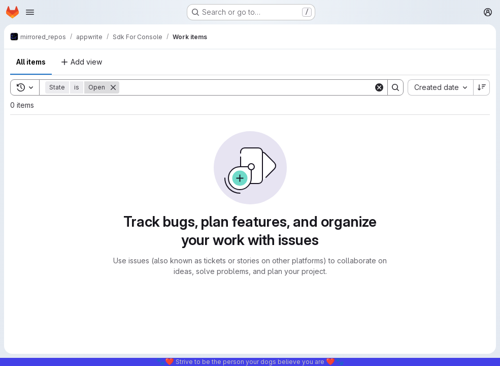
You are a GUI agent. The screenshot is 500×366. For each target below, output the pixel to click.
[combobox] (440, 87)
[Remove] (113, 87)
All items (31, 61)
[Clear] (379, 87)
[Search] (246, 87)
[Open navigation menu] (30, 12)
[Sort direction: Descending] (482, 87)
